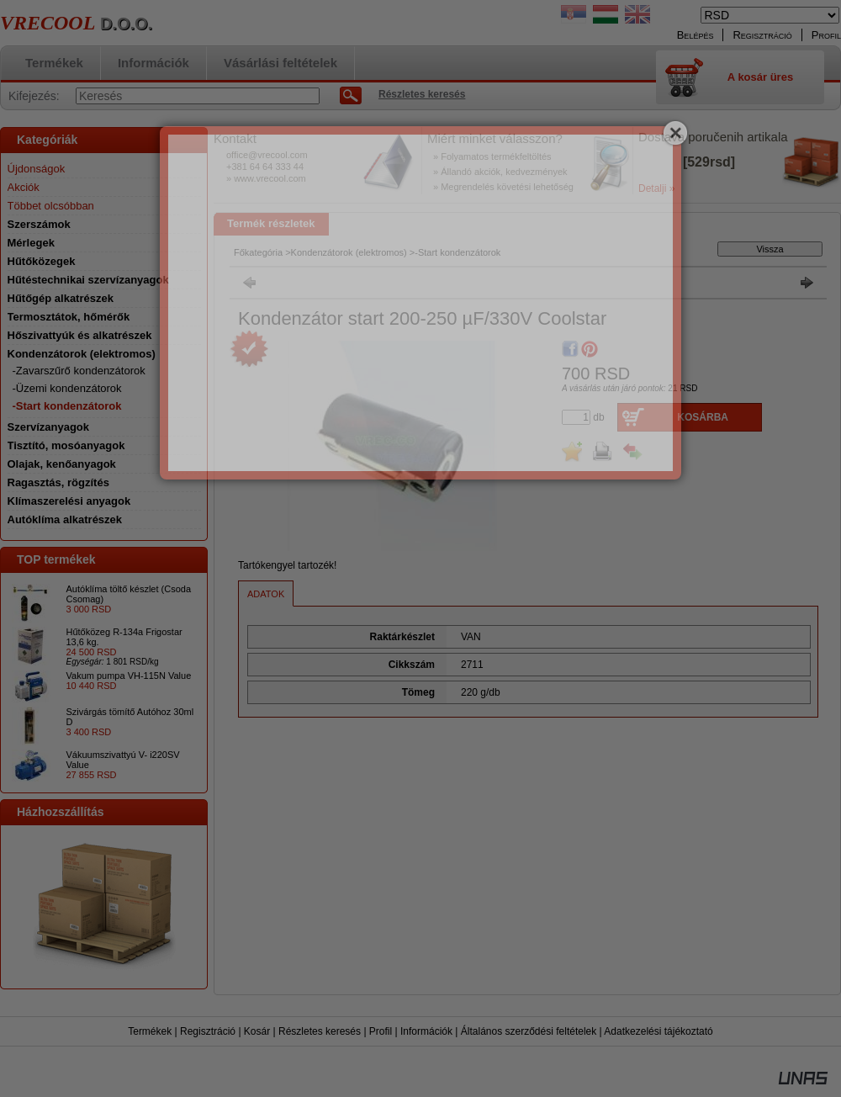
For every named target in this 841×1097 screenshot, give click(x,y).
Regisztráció (207, 1031)
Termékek (150, 1031)
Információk (426, 1031)
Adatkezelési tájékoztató (658, 1031)
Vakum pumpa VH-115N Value (129, 675)
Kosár (257, 1031)
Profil (380, 1031)
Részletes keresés (319, 1031)
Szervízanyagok (49, 427)
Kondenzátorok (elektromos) (349, 252)
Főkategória (258, 252)
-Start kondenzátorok (67, 406)
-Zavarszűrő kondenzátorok (79, 370)
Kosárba (702, 417)
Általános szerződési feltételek (528, 1031)
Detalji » (656, 188)
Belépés (695, 35)
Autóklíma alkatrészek (65, 519)
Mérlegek (31, 242)
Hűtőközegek (42, 261)
